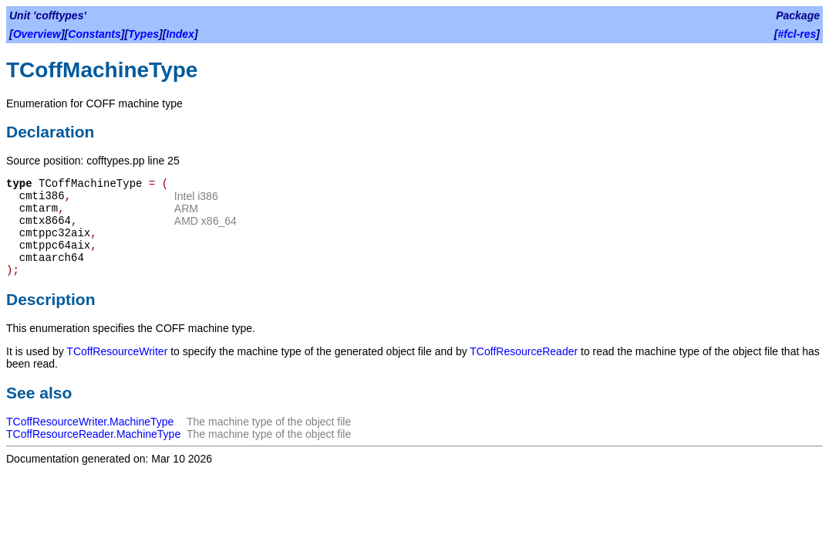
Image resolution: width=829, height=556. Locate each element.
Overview (37, 34)
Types (143, 34)
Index (180, 34)
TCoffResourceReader (524, 351)
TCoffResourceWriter (116, 351)
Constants (94, 34)
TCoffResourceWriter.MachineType (90, 421)
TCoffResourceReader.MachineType (93, 434)
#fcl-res (797, 34)
